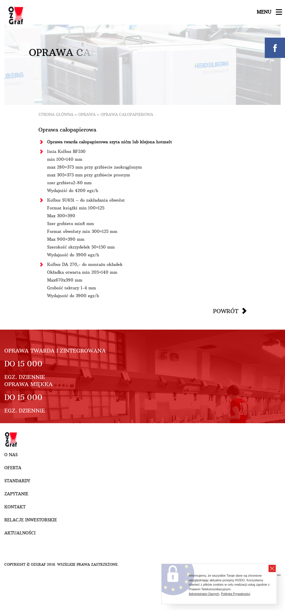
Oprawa (87, 114)
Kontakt (14, 506)
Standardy (17, 480)
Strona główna (55, 114)
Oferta (12, 467)
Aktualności (20, 533)
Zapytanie (16, 493)
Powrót (225, 311)
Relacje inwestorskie (30, 520)
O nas (11, 454)
